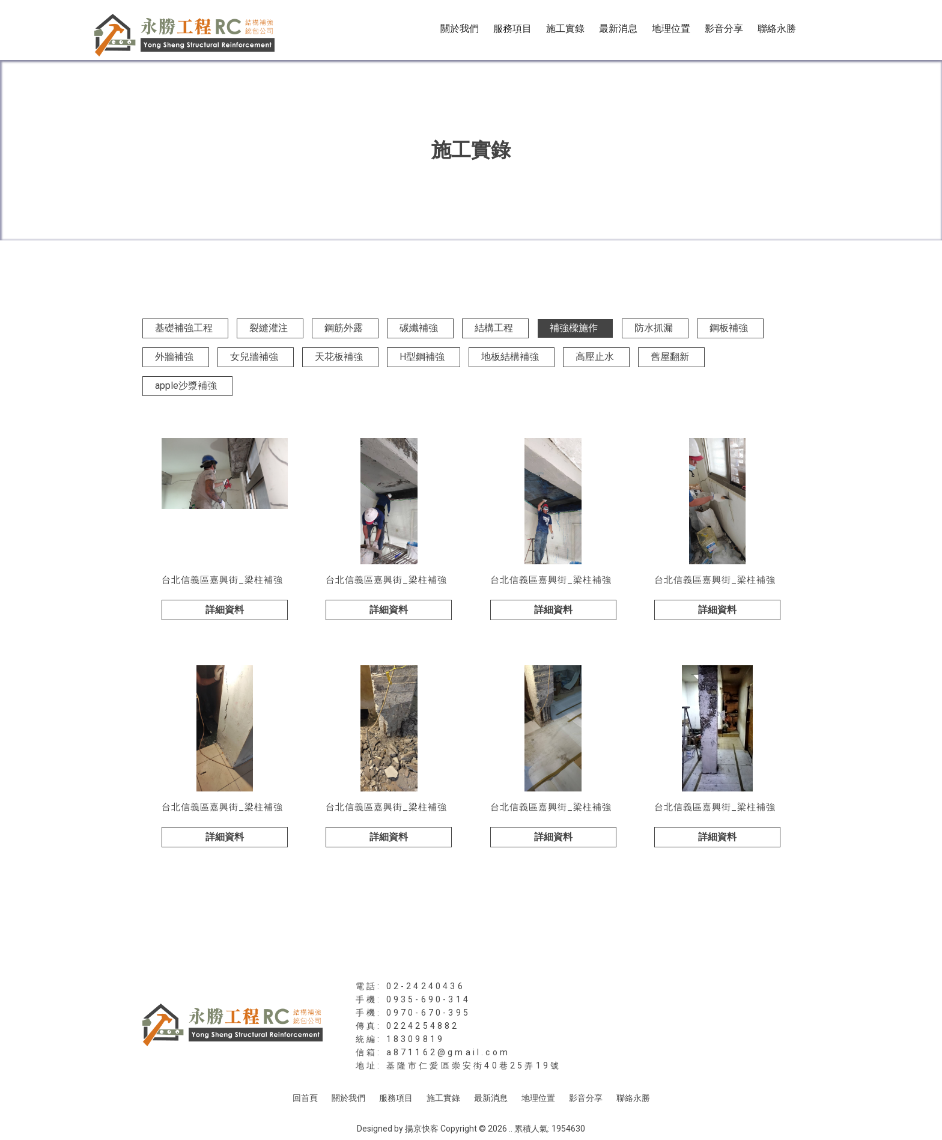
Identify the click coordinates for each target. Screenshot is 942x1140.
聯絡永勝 (777, 28)
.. (510, 1128)
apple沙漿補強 (186, 385)
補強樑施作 (574, 328)
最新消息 (618, 28)
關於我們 (459, 28)
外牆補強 (174, 356)
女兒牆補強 (254, 356)
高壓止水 (595, 356)
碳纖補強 (419, 328)
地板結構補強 (510, 356)
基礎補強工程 (184, 328)
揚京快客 (422, 1128)
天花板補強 (339, 356)
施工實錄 (565, 28)
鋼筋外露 (343, 328)
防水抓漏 (653, 328)
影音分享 (724, 28)
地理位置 (671, 28)
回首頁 (305, 1098)
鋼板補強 (729, 328)
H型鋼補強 (422, 356)
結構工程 (494, 328)
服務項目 (512, 28)
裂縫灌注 (268, 328)
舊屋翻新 (670, 356)
